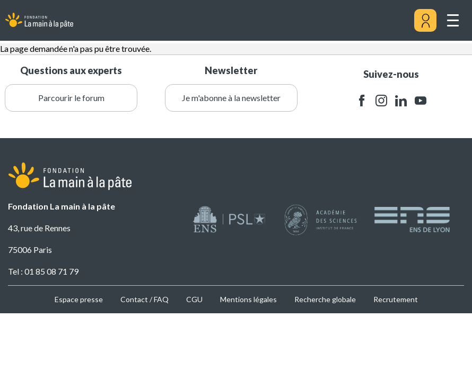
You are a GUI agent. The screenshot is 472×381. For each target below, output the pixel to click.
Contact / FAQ (144, 299)
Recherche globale (325, 299)
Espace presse (79, 299)
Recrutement (395, 299)
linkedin (401, 100)
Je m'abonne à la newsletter (231, 98)
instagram (381, 100)
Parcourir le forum (71, 98)
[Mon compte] (425, 20)
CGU (194, 299)
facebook (362, 100)
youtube (420, 100)
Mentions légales (248, 299)
